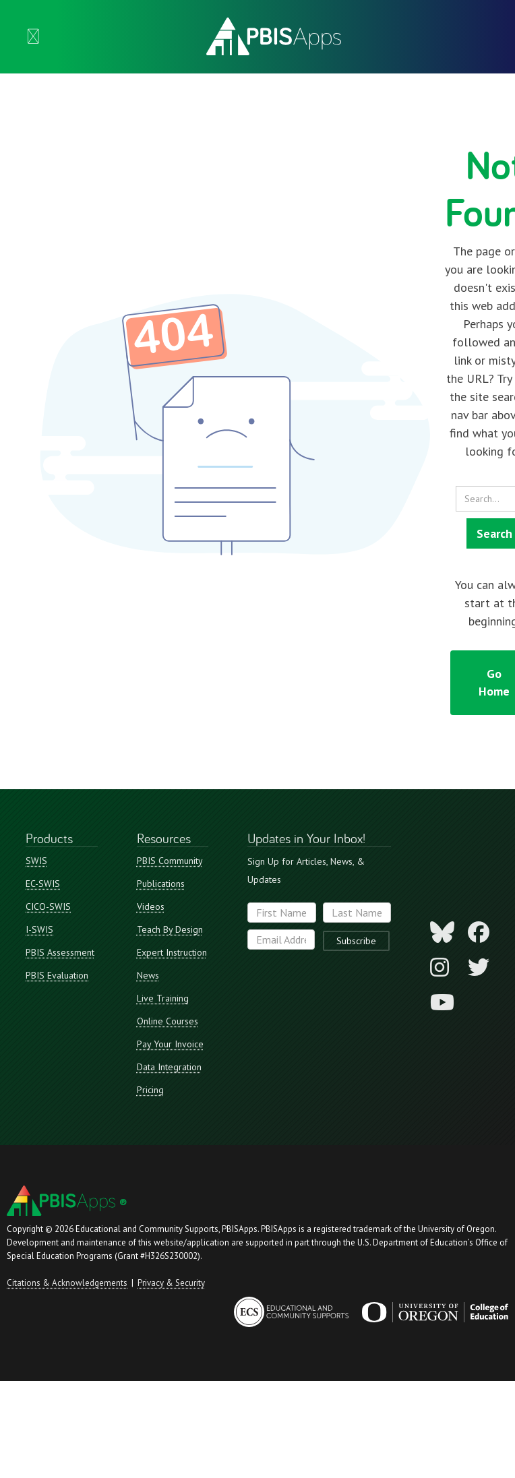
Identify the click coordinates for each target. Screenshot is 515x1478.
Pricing (150, 1090)
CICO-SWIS (48, 906)
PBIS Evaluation (57, 975)
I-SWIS (39, 929)
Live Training (163, 998)
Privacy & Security (171, 1283)
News (148, 975)
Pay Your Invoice (170, 1044)
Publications (161, 883)
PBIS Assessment (60, 952)
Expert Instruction (172, 952)
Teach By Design (170, 929)
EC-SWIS (43, 883)
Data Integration (169, 1067)
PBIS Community (170, 861)
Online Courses (167, 1021)
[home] (270, 36)
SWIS (36, 861)
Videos (150, 906)
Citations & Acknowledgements (67, 1283)
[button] (33, 36)
